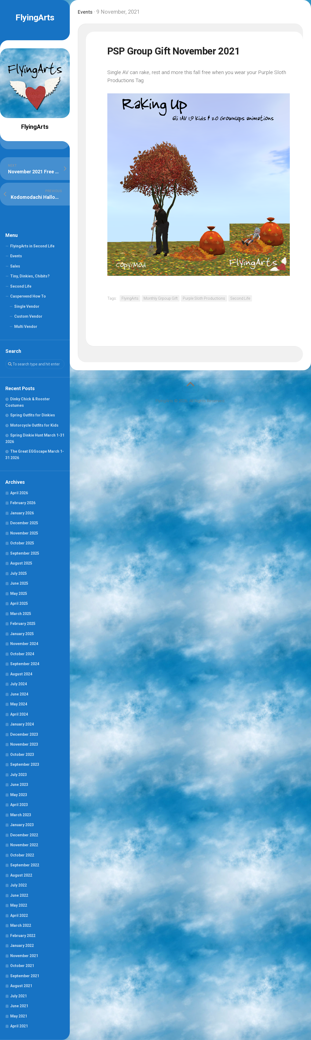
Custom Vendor (28, 316)
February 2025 (22, 623)
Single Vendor (26, 306)
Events (16, 256)
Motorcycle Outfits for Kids (34, 425)
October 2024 (22, 654)
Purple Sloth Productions (204, 298)
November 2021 (24, 956)
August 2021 (21, 986)
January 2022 (22, 945)
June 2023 (19, 784)
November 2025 (24, 533)
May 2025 (18, 593)
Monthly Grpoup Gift (161, 298)
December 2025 (24, 523)
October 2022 (22, 855)
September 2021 (24, 976)
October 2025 (22, 543)
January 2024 (22, 724)
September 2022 (24, 865)
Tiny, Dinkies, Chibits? (30, 276)
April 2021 (19, 1026)
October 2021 (22, 966)
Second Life (20, 286)
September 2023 (24, 764)
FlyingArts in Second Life (32, 246)
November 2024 (24, 644)
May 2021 (18, 1016)
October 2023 (22, 754)
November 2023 (24, 744)
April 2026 (19, 493)
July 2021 (18, 996)
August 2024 (21, 674)
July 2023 (18, 774)
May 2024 (18, 704)
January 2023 (22, 825)
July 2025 (18, 573)
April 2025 (19, 603)
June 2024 (19, 694)
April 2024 (19, 714)
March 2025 (20, 613)
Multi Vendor (25, 326)
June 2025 (19, 583)
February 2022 (22, 935)
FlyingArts (35, 17)
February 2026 (22, 503)
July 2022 (18, 885)
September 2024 (24, 664)
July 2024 (18, 684)
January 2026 (22, 513)
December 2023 (24, 734)
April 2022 (19, 915)
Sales (15, 266)
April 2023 (19, 805)
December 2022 (24, 835)
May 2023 (18, 795)
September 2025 (24, 553)
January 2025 (22, 634)
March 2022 (20, 925)
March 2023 (20, 815)
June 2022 (19, 895)
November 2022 (24, 845)
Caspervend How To (28, 296)
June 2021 (19, 1006)
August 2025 (21, 563)
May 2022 (18, 905)
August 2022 (21, 875)
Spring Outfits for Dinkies (32, 415)
